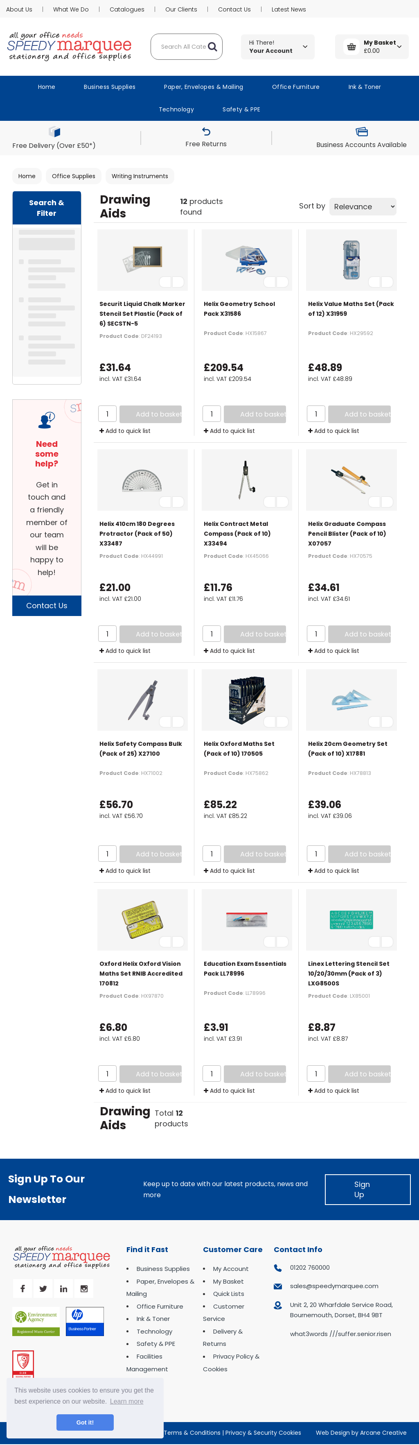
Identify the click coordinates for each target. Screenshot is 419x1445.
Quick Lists (228, 1293)
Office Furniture (296, 87)
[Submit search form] (212, 47)
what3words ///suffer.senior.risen (340, 1333)
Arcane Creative (383, 1433)
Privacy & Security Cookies (263, 1433)
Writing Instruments (140, 176)
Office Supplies (73, 176)
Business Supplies (109, 87)
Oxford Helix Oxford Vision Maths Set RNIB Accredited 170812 (140, 973)
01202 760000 (310, 1267)
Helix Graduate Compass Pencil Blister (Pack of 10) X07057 (347, 534)
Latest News (289, 9)
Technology (176, 109)
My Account (231, 1268)
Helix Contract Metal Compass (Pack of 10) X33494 (237, 534)
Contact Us (234, 9)
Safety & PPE (241, 109)
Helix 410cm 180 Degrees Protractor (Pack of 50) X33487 (137, 534)
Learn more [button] (127, 1401)
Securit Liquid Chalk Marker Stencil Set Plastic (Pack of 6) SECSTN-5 (142, 314)
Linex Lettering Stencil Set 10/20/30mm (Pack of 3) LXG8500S (349, 973)
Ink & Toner (365, 87)
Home (46, 87)
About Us (19, 9)
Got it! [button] (85, 1422)
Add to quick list (125, 431)
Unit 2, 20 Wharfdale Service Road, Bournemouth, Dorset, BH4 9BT (341, 1310)
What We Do (71, 9)
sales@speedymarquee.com (334, 1286)
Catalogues (127, 9)
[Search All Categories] (187, 47)
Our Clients (181, 9)
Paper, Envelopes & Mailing (203, 87)
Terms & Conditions (192, 1433)
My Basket (228, 1281)
